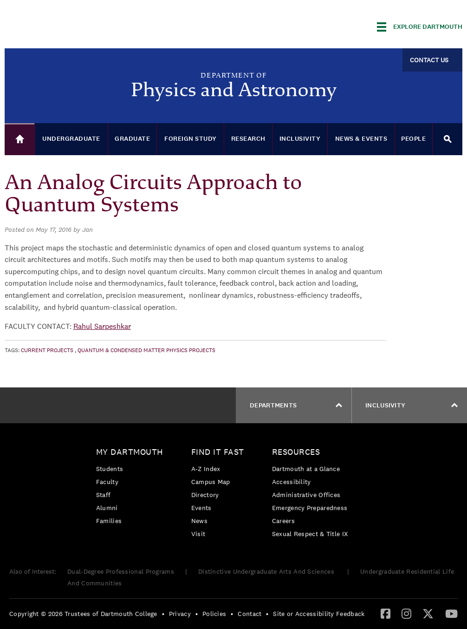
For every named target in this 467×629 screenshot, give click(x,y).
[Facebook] (385, 613)
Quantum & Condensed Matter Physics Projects (146, 350)
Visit (198, 534)
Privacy (180, 613)
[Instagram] (406, 613)
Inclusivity (411, 405)
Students (109, 469)
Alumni (107, 508)
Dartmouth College (78, 25)
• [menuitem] (163, 613)
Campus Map (210, 482)
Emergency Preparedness (310, 508)
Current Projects (47, 350)
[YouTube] (451, 613)
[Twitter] (428, 613)
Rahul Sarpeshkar (102, 326)
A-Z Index (206, 469)
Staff (103, 495)
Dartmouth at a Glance (306, 469)
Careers (283, 521)
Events (201, 508)
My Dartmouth (129, 451)
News (199, 521)
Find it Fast (217, 451)
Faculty (107, 482)
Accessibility (291, 482)
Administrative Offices (306, 495)
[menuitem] (132, 488)
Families (109, 521)
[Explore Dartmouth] (419, 27)
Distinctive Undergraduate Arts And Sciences (267, 571)
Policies (214, 613)
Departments (296, 405)
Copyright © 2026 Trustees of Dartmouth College (83, 613)
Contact (249, 613)
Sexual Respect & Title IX (310, 534)
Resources (296, 451)
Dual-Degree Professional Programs (120, 571)
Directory (205, 495)
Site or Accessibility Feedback (318, 613)
